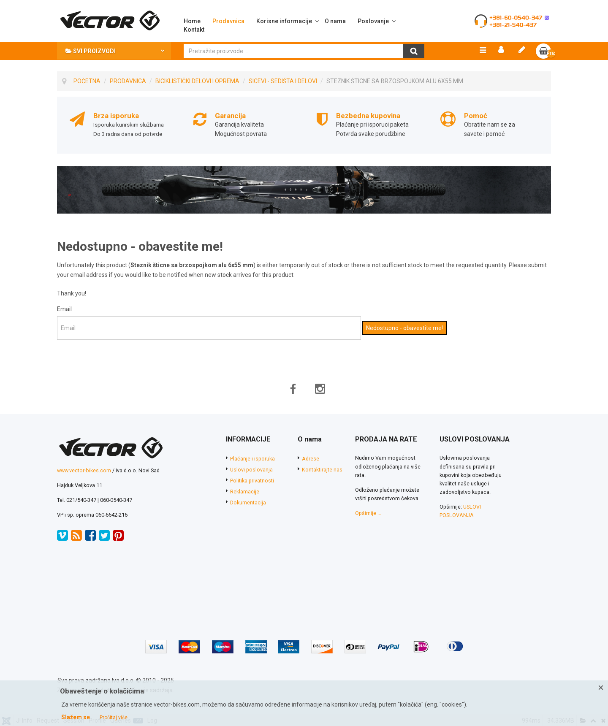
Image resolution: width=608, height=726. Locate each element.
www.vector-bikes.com (84, 471)
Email (64, 309)
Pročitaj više (114, 718)
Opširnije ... (368, 514)
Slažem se (75, 717)
